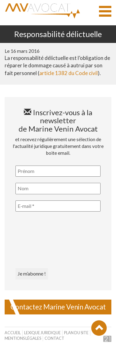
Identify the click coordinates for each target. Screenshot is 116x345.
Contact (54, 338)
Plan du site (76, 332)
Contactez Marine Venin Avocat (58, 307)
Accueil (13, 332)
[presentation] (40, 240)
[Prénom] (58, 171)
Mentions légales (23, 338)
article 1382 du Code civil (68, 73)
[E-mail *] (58, 206)
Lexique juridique (42, 332)
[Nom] (58, 188)
